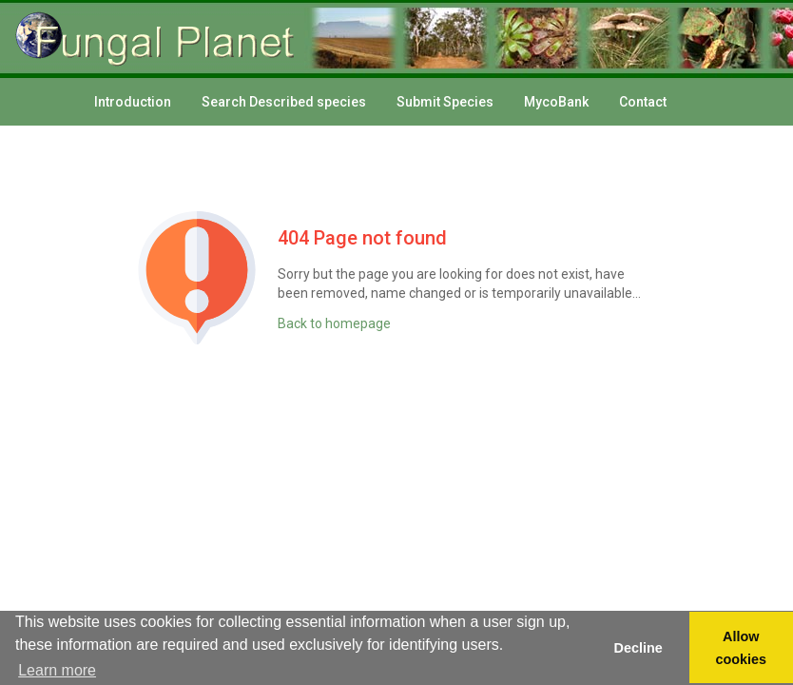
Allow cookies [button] (741, 648)
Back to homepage (334, 323)
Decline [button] (637, 648)
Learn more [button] (57, 670)
